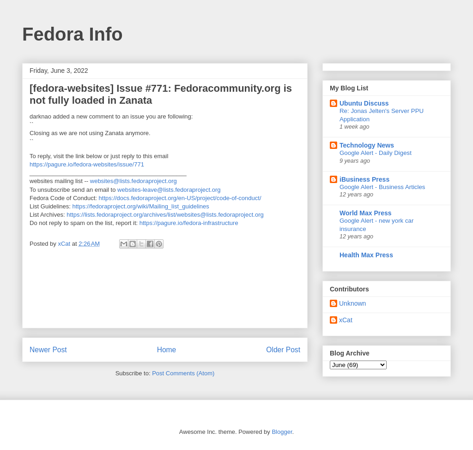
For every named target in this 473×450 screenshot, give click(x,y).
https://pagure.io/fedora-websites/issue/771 (87, 164)
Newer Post (48, 350)
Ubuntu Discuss (364, 103)
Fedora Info (72, 34)
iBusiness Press (364, 179)
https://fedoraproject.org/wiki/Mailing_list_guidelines (141, 206)
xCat (345, 320)
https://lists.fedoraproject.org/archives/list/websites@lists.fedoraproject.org (165, 214)
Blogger (282, 431)
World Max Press (366, 213)
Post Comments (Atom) (183, 373)
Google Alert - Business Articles (382, 187)
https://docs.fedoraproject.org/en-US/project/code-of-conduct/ (180, 198)
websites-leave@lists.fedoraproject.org (168, 189)
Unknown (352, 303)
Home (166, 350)
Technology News (367, 145)
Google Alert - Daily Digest (376, 152)
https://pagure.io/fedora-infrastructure (188, 222)
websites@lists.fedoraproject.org (133, 181)
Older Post (283, 350)
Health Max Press (366, 255)
